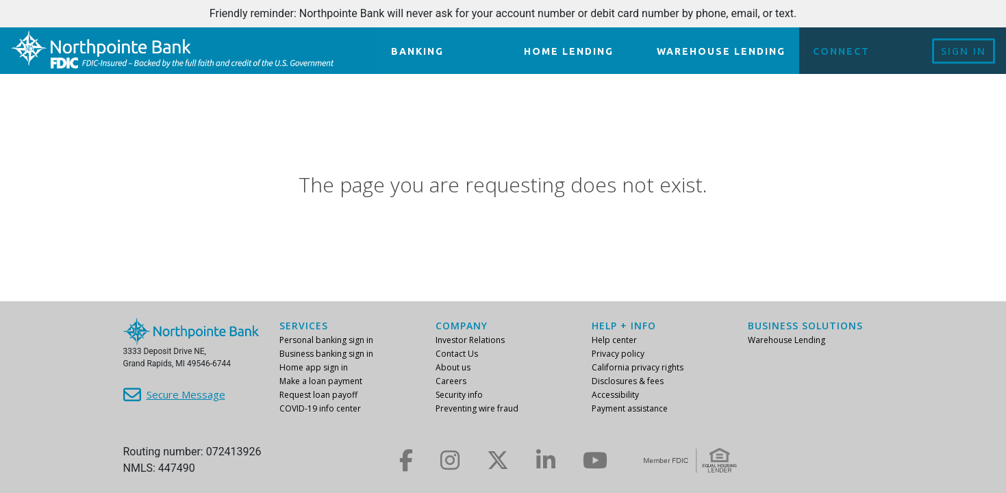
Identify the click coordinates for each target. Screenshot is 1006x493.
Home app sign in (313, 367)
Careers (451, 381)
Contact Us (457, 353)
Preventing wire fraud (477, 408)
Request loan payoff (318, 395)
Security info (459, 395)
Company (462, 325)
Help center (614, 340)
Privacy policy (618, 353)
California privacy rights (637, 367)
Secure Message (186, 394)
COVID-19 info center (320, 408)
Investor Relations (470, 340)
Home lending (569, 51)
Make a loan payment (320, 381)
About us (453, 367)
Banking (417, 51)
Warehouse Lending (721, 51)
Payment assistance (630, 408)
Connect (841, 51)
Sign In (963, 51)
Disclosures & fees (628, 381)
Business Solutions (805, 325)
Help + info (624, 325)
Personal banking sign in (326, 340)
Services (303, 325)
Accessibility (615, 395)
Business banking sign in (326, 353)
